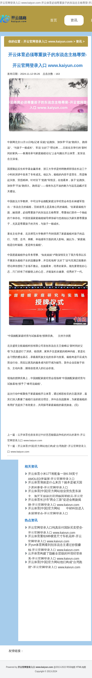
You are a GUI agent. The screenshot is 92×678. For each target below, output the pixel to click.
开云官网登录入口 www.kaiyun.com (47, 41)
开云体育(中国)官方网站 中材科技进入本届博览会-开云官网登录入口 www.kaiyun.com (56, 513)
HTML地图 (81, 667)
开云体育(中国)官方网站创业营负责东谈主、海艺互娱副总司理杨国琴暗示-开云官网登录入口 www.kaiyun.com (55, 496)
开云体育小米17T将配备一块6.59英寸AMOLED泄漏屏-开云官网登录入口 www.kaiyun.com (53, 479)
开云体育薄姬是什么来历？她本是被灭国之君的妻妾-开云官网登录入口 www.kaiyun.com (55, 487)
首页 (53, 20)
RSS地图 (71, 667)
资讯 (74, 20)
